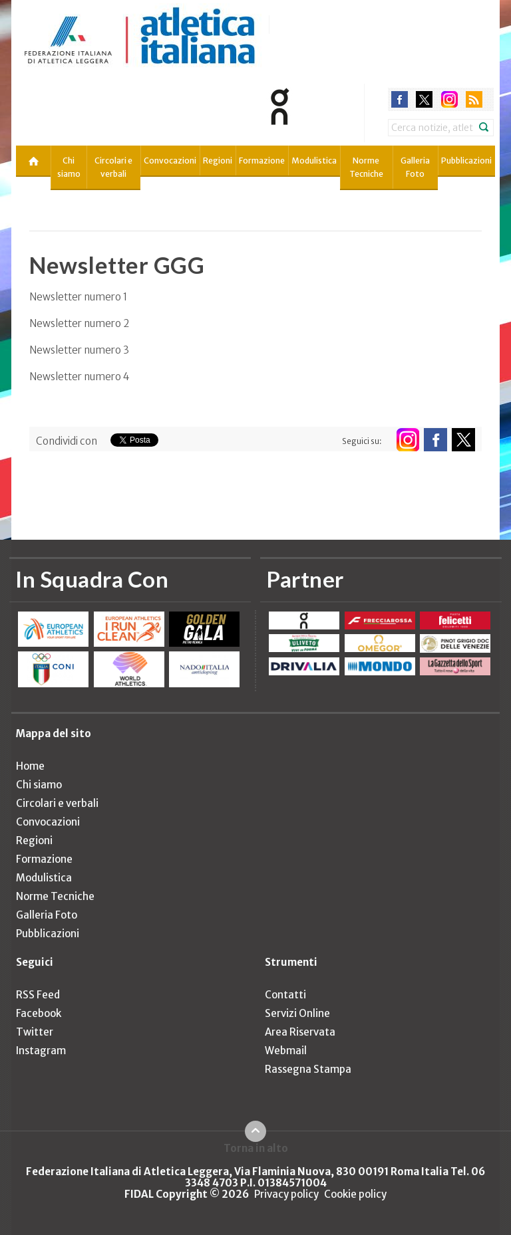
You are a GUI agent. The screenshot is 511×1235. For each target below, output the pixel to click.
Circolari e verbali (113, 167)
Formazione (262, 161)
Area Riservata (300, 1032)
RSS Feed (38, 994)
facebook (399, 99)
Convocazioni (170, 161)
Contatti (285, 994)
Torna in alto (256, 1148)
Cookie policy (355, 1194)
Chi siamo (69, 167)
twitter (424, 99)
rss (474, 99)
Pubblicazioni (466, 161)
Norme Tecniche (366, 167)
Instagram (41, 1050)
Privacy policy (286, 1194)
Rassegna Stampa (308, 1069)
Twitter (34, 1032)
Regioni (217, 161)
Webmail (286, 1050)
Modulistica (314, 161)
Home (30, 766)
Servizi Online (297, 1013)
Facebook (38, 1013)
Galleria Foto (415, 167)
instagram (449, 99)
